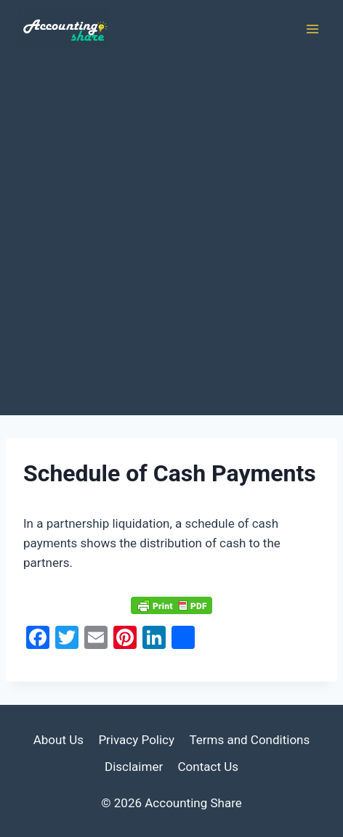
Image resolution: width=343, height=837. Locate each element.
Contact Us (208, 766)
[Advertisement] (171, 236)
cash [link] (232, 543)
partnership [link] (78, 523)
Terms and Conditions (249, 739)
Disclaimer (134, 766)
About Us (58, 739)
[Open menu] (312, 28)
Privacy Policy (136, 739)
